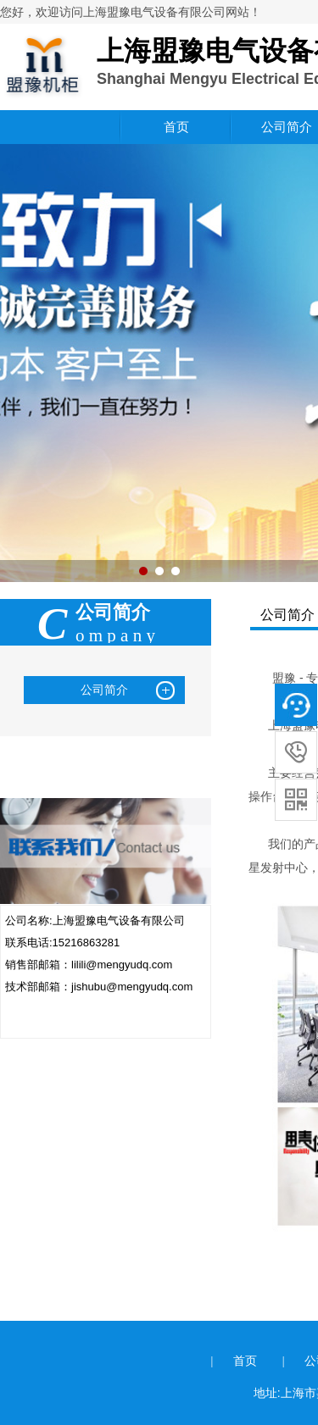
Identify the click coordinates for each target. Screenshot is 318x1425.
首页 (176, 126)
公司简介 (104, 689)
